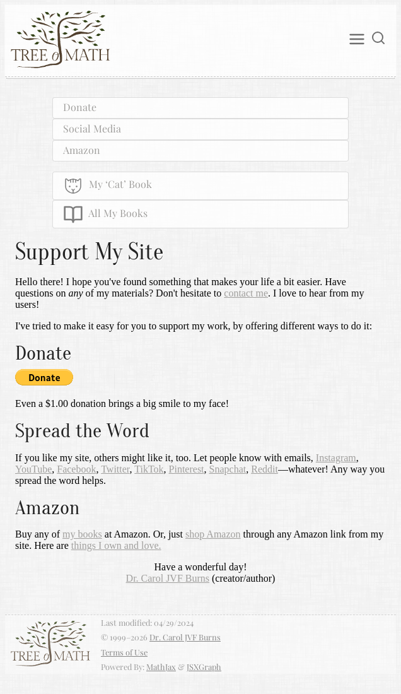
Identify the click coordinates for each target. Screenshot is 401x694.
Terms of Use (124, 652)
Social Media (92, 128)
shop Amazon (213, 534)
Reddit (264, 469)
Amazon (81, 149)
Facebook (76, 469)
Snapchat (228, 469)
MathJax (161, 666)
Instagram (336, 457)
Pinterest (186, 469)
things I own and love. (116, 545)
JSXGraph (204, 666)
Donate (79, 107)
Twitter (115, 469)
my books (82, 534)
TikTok (148, 469)
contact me (246, 293)
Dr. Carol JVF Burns (167, 578)
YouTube (33, 469)
